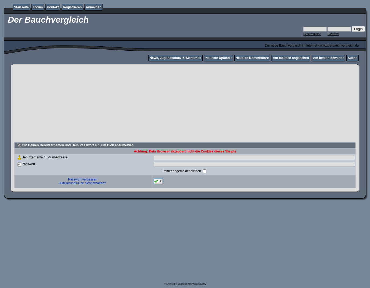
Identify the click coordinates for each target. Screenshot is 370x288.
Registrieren (72, 7)
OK (158, 181)
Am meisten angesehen (291, 58)
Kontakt (53, 7)
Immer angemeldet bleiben (182, 171)
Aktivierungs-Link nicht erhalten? (82, 183)
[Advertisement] (185, 104)
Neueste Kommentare (252, 58)
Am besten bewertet (328, 58)
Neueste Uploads (218, 58)
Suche (352, 58)
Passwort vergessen (82, 179)
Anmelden (93, 7)
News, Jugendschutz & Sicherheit (175, 58)
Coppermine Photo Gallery (191, 284)
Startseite (21, 7)
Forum (38, 7)
